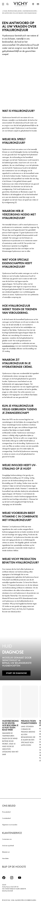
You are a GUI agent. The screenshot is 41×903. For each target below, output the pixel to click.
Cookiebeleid (6, 818)
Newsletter (5, 858)
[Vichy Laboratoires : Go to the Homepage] (21, 4)
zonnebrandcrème (8, 346)
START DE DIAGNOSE (16, 673)
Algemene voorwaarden (9, 825)
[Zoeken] (7, 4)
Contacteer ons (7, 839)
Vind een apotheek (8, 846)
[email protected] (7, 891)
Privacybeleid (6, 812)
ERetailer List (6, 852)
